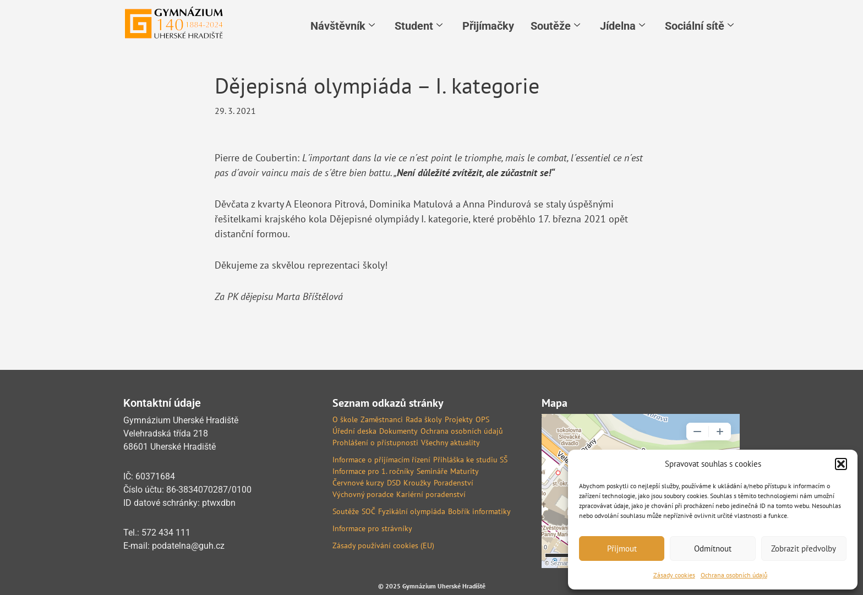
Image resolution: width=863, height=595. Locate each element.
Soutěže (555, 25)
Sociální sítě (699, 25)
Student (419, 25)
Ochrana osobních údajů (734, 575)
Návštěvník (342, 25)
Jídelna (622, 25)
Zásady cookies (674, 575)
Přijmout (622, 548)
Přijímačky (488, 25)
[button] (840, 464)
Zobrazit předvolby (803, 548)
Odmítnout (712, 548)
